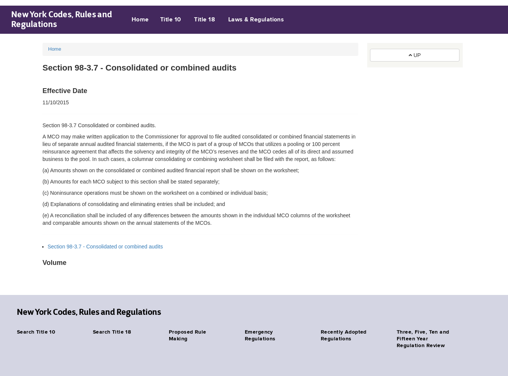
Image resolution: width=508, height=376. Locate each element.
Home (140, 20)
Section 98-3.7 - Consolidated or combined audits (105, 247)
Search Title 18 (112, 332)
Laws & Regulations (256, 20)
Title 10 (170, 20)
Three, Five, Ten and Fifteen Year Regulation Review (423, 338)
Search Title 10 (36, 332)
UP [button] (415, 55)
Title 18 (204, 20)
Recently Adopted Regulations (344, 335)
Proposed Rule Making (187, 335)
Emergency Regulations (260, 335)
